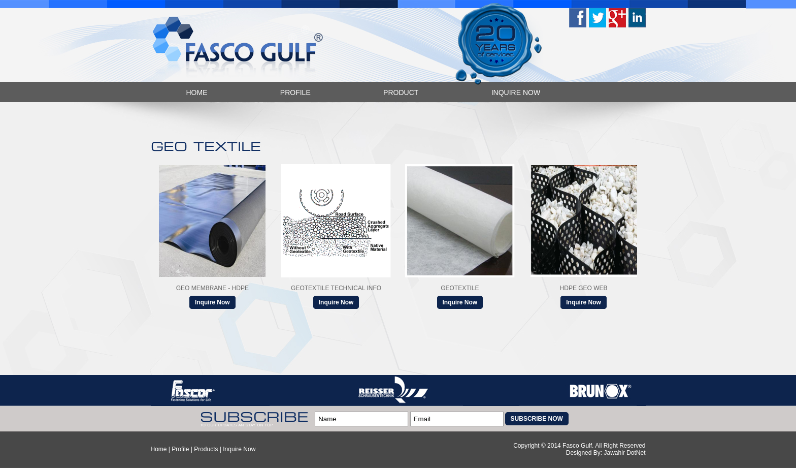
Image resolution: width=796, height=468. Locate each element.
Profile (295, 92)
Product (400, 92)
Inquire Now (515, 92)
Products (206, 449)
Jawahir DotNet (624, 452)
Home (197, 92)
